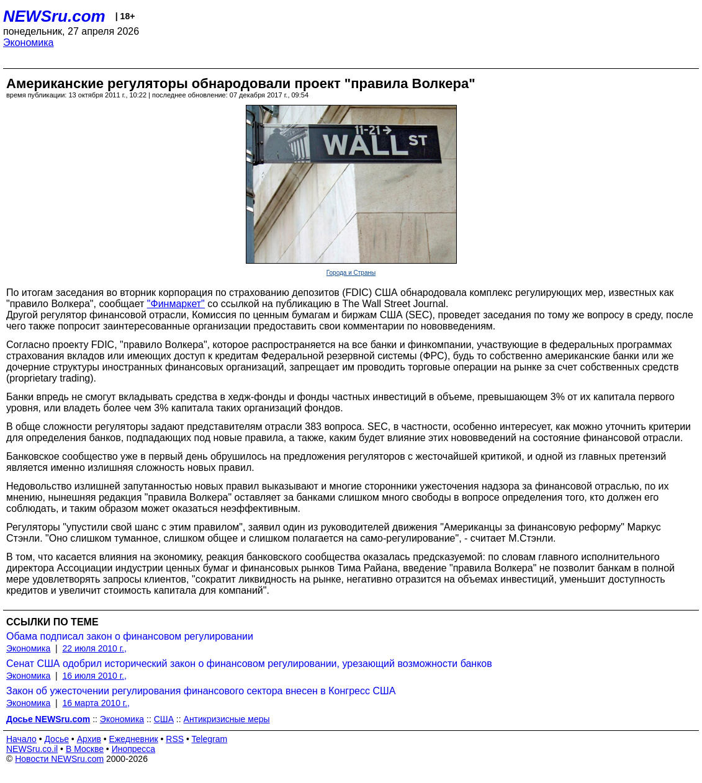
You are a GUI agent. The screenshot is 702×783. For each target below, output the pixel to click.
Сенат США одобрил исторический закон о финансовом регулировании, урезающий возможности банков (249, 663)
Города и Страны (351, 272)
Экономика (28, 42)
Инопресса (134, 749)
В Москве (85, 749)
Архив (89, 739)
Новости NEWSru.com (59, 759)
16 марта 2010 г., (96, 703)
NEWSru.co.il (32, 749)
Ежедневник (133, 739)
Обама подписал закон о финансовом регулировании (129, 636)
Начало (21, 739)
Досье (56, 739)
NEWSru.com (54, 16)
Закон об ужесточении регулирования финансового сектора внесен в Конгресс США (200, 691)
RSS (175, 739)
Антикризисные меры (227, 719)
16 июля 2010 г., (95, 676)
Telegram (210, 739)
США (164, 719)
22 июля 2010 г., (95, 648)
